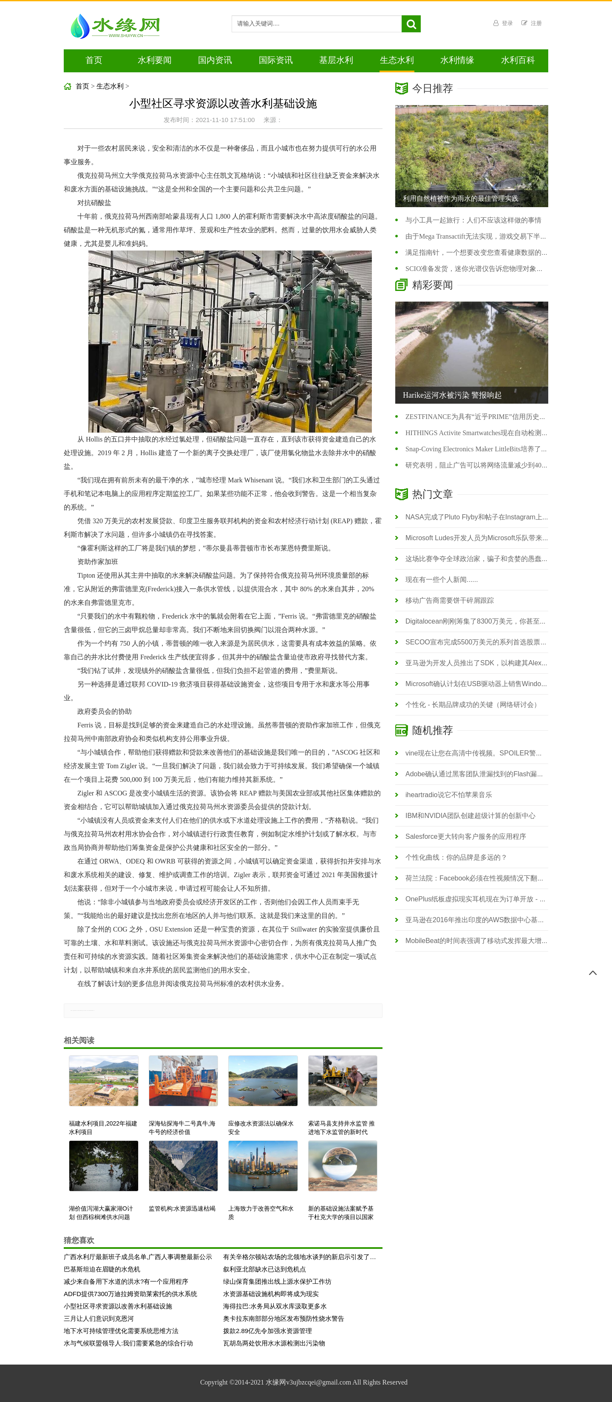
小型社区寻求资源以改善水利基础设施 (118, 1306)
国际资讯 (276, 60)
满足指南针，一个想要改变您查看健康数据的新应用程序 (490, 252)
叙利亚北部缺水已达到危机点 (264, 1269)
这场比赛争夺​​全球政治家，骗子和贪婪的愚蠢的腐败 (483, 558)
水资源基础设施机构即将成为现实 (271, 1293)
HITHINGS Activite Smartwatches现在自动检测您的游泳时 (490, 432)
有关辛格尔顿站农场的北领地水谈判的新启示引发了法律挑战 (299, 1256)
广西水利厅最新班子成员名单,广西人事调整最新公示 (138, 1256)
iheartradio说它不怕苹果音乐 (448, 794)
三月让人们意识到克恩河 (99, 1318)
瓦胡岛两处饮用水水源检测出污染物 (274, 1343)
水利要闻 (155, 60)
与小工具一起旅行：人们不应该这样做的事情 (473, 220)
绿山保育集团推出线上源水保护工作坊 (277, 1281)
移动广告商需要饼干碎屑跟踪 (449, 600)
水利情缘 (457, 60)
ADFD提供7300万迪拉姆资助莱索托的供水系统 (130, 1293)
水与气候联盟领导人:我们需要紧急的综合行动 (128, 1343)
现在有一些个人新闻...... (441, 579)
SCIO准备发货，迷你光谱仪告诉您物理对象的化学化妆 (487, 268)
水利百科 (518, 60)
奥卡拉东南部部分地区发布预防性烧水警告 (283, 1318)
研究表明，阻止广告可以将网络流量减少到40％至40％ (487, 465)
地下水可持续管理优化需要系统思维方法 (121, 1330)
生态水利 (397, 60)
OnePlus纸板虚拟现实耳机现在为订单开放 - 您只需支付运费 (496, 899)
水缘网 (276, 1382)
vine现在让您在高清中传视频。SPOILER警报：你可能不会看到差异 (508, 753)
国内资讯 (215, 60)
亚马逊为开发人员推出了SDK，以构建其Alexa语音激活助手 (495, 663)
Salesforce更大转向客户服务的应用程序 (465, 836)
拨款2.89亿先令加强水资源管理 (267, 1330)
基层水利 (336, 60)
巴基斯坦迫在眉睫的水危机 (102, 1269)
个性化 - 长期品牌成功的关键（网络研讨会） (473, 704)
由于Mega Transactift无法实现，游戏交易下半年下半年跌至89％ (500, 236)
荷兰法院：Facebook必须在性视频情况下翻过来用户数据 (491, 878)
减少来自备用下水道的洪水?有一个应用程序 (126, 1281)
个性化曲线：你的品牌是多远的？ (456, 857)
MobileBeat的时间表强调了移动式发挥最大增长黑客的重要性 (497, 940)
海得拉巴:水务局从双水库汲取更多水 (275, 1306)
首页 (93, 60)
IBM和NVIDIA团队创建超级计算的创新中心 (470, 815)
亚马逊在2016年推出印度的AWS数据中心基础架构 (481, 919)
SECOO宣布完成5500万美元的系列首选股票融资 (479, 642)
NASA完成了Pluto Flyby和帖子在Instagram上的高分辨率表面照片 (504, 517)
